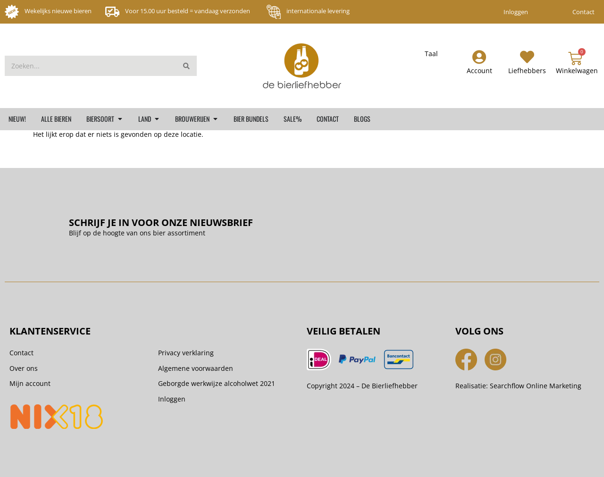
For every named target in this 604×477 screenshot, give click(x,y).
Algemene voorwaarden (195, 368)
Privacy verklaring (186, 352)
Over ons (23, 368)
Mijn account (29, 383)
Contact (583, 12)
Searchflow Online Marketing (535, 385)
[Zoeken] (186, 66)
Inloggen (515, 12)
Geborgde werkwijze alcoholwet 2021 (216, 383)
